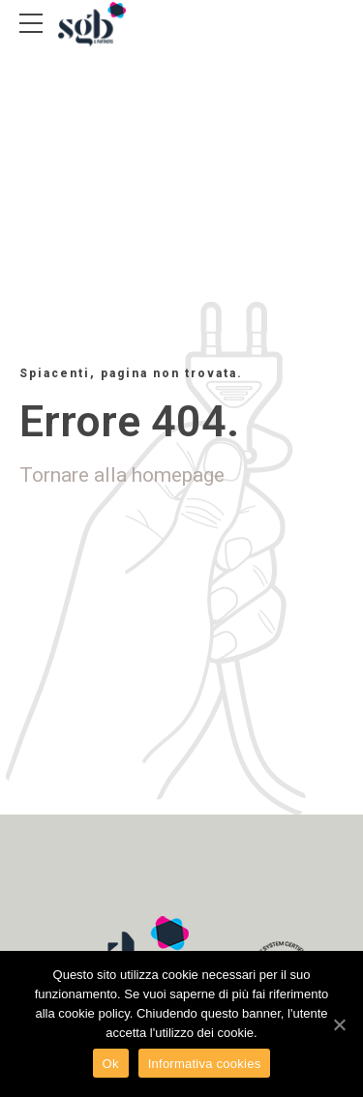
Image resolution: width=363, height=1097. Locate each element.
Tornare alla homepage (122, 475)
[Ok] (338, 1024)
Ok (111, 1063)
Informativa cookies (204, 1063)
